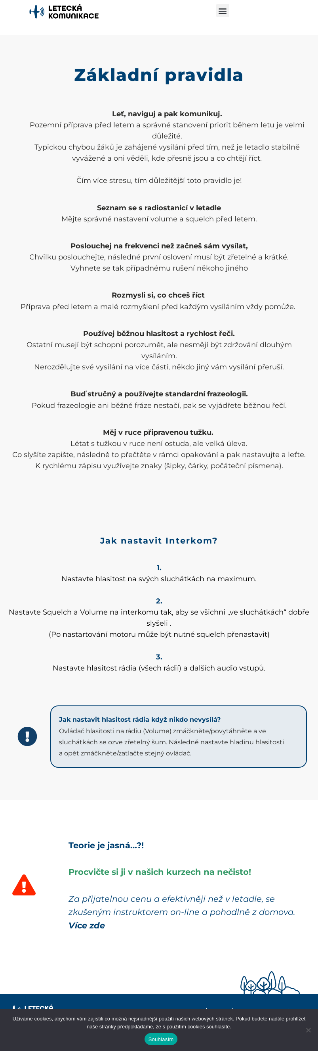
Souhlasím (161, 1039)
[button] (222, 10)
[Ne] (308, 1030)
